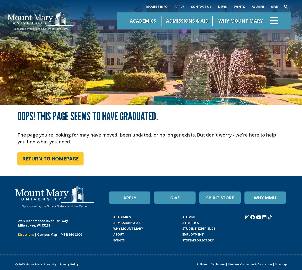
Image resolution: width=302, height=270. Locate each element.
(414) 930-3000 (71, 234)
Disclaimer (217, 264)
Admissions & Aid (187, 21)
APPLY (179, 7)
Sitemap (281, 264)
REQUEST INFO (157, 7)
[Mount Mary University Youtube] (259, 217)
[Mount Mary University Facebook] (253, 217)
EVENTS (239, 7)
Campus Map (47, 234)
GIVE (274, 7)
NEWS (222, 7)
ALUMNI (258, 7)
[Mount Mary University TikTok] (270, 217)
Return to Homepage (50, 158)
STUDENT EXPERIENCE (198, 229)
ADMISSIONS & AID (127, 223)
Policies (202, 264)
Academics (143, 21)
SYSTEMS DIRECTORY (198, 240)
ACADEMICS (122, 217)
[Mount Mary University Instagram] (247, 217)
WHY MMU (265, 197)
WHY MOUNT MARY (128, 229)
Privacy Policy (69, 264)
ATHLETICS (190, 223)
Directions (26, 234)
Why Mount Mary (240, 21)
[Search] (286, 7)
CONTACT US (201, 7)
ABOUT (118, 234)
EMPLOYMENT (193, 234)
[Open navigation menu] (274, 22)
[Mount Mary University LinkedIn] (265, 217)
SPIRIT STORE (220, 197)
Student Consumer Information (250, 264)
